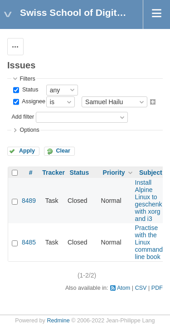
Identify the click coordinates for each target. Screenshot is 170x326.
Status (29, 89)
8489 (29, 200)
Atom (123, 288)
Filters (27, 79)
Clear (63, 151)
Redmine (58, 320)
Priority (114, 172)
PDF (157, 288)
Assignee (32, 101)
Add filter (22, 117)
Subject (150, 172)
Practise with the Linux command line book (149, 242)
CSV (141, 288)
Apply (27, 151)
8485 (29, 242)
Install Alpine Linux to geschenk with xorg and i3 (148, 200)
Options (29, 130)
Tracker (53, 172)
